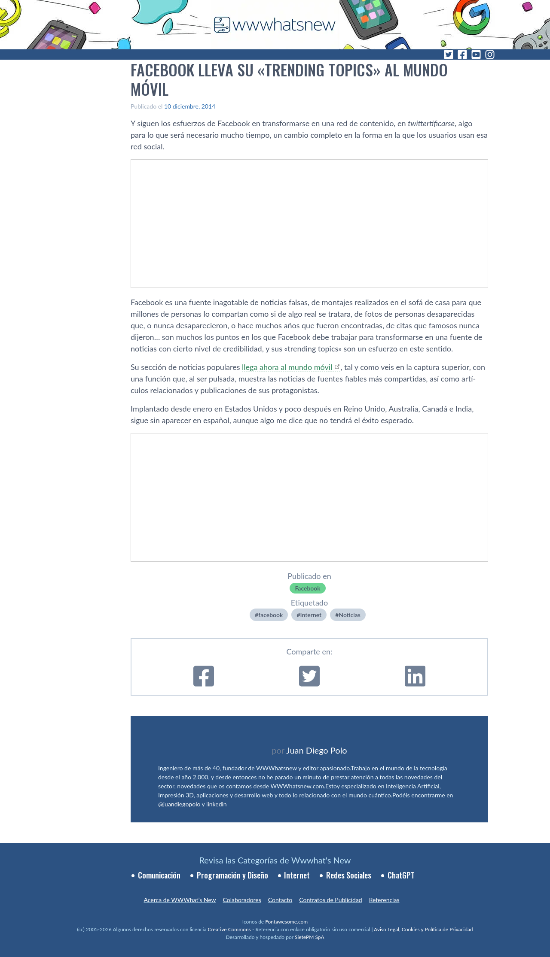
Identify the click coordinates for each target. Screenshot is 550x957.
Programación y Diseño (232, 875)
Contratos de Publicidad (330, 899)
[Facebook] (462, 54)
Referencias (384, 899)
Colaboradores (242, 899)
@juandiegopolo (179, 804)
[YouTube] (476, 54)
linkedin (216, 804)
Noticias (350, 614)
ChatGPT (401, 875)
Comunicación (159, 875)
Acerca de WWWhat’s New (180, 899)
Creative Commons (229, 929)
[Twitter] (448, 54)
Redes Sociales (348, 875)
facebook (270, 614)
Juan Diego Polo (316, 750)
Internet (311, 614)
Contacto (280, 899)
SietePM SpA (309, 937)
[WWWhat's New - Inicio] (275, 24)
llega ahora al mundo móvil (287, 367)
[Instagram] (490, 54)
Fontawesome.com (286, 921)
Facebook (307, 588)
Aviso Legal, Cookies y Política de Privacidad (423, 929)
